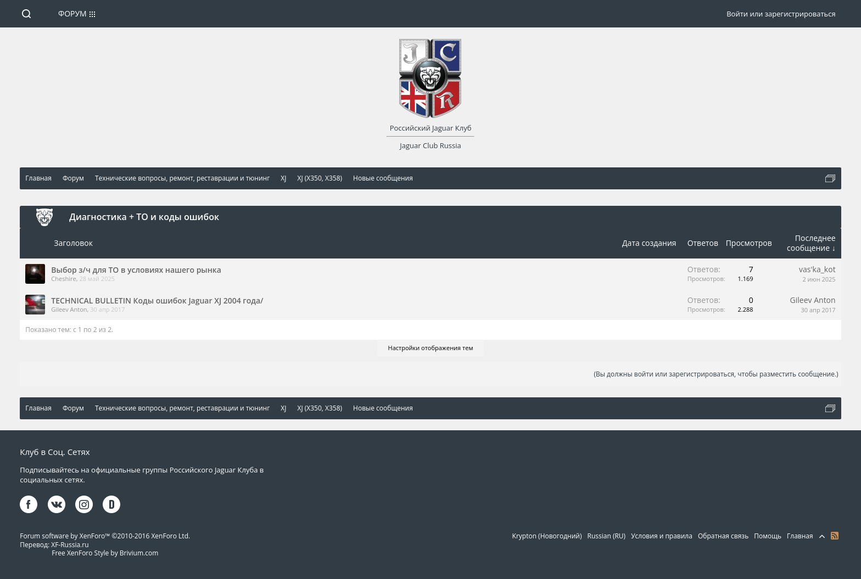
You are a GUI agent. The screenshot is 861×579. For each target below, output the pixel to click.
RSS (834, 535)
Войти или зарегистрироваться (780, 14)
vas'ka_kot (817, 269)
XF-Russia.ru (69, 544)
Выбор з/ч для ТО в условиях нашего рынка (136, 270)
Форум (72, 13)
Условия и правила (661, 536)
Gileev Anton (69, 309)
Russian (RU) (607, 536)
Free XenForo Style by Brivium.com (105, 553)
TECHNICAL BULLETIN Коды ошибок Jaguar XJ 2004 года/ (157, 300)
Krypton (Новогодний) (547, 536)
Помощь (767, 536)
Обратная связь (723, 536)
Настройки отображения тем (430, 348)
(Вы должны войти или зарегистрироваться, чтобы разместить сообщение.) (716, 374)
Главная (800, 536)
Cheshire (63, 278)
